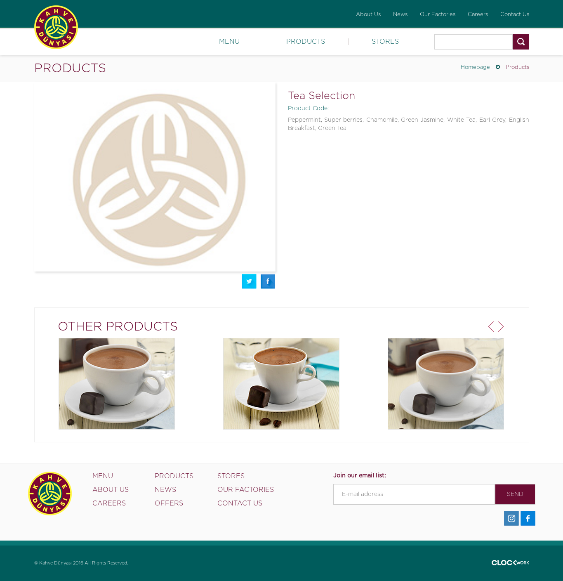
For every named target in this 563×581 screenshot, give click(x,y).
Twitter (249, 281)
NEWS (165, 490)
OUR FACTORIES (245, 490)
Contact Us (514, 14)
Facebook (268, 281)
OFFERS (169, 503)
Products (517, 67)
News (400, 14)
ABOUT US (110, 490)
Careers (478, 14)
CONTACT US (239, 503)
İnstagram (511, 518)
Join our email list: (359, 476)
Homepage (475, 67)
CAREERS (109, 503)
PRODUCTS (305, 41)
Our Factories (437, 14)
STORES (385, 41)
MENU (229, 41)
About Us (368, 14)
